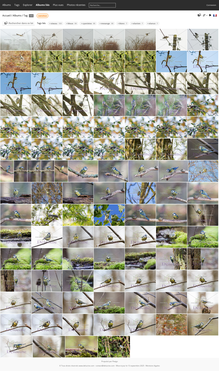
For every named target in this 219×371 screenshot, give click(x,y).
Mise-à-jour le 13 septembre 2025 (130, 365)
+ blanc (122, 23)
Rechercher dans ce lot (21, 23)
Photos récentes (76, 5)
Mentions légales (153, 365)
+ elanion (137, 23)
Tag (26, 15)
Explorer (27, 5)
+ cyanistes (88, 23)
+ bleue (71, 23)
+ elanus (152, 23)
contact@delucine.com (105, 365)
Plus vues (58, 5)
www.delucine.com (86, 365)
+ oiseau (55, 23)
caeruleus (42, 15)
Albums (6, 5)
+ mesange (106, 23)
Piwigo (115, 361)
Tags (17, 5)
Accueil (6, 15)
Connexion (211, 5)
